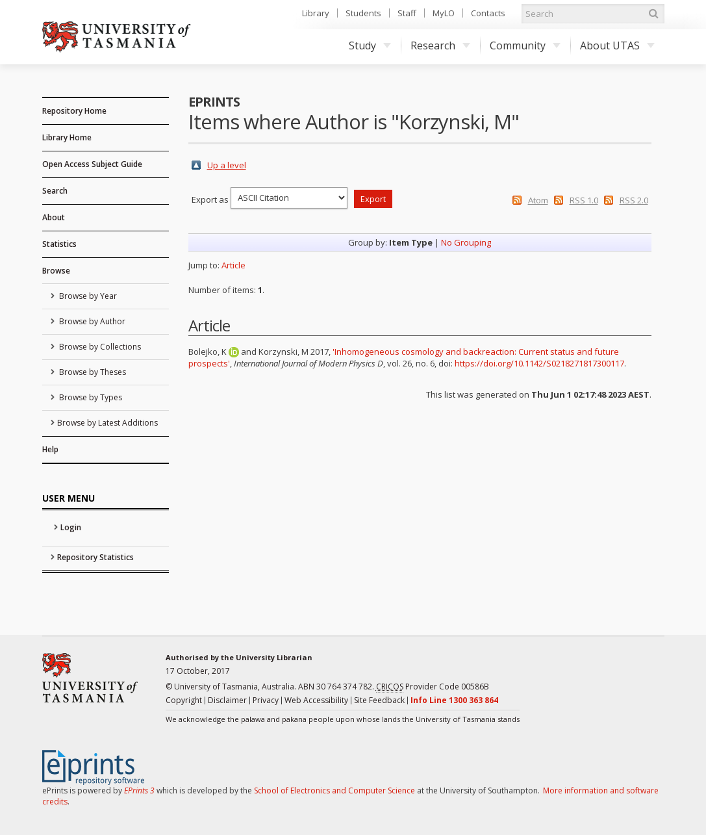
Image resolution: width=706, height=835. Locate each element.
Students (363, 13)
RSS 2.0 (634, 200)
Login (70, 527)
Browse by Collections (99, 346)
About (53, 217)
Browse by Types (89, 397)
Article (233, 265)
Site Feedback (379, 700)
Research (440, 45)
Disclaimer (227, 700)
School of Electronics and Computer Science (334, 790)
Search (55, 190)
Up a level (226, 165)
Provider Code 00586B (432, 687)
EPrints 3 (139, 790)
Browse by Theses (91, 372)
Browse (56, 270)
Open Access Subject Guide (92, 164)
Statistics (59, 244)
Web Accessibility (316, 700)
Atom (538, 200)
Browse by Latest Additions (107, 422)
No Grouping (466, 242)
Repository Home (74, 110)
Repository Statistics (95, 557)
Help (50, 449)
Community (525, 45)
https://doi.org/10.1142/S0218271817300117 (539, 363)
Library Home (67, 137)
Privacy (266, 700)
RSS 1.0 (584, 200)
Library (315, 13)
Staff (406, 13)
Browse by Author (91, 321)
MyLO (444, 13)
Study (370, 45)
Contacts (488, 13)
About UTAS (617, 45)
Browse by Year (87, 296)
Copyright (184, 700)
